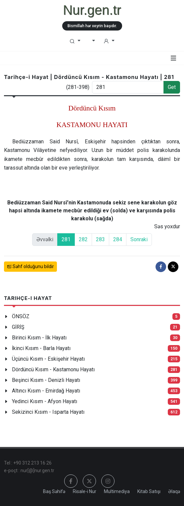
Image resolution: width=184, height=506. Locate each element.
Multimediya (117, 491)
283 (100, 239)
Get (172, 87)
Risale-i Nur (84, 491)
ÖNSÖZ (20, 316)
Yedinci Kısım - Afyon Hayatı (44, 401)
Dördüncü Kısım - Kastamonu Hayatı (53, 369)
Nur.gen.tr (92, 10)
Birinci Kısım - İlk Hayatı (39, 337)
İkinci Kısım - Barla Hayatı (41, 348)
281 (66, 239)
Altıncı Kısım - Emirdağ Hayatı (46, 391)
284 (117, 239)
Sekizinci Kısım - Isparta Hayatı (48, 412)
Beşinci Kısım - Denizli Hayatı (46, 380)
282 (83, 239)
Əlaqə (174, 491)
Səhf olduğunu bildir (30, 266)
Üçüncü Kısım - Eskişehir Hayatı (48, 359)
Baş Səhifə (54, 491)
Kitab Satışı (149, 491)
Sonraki (139, 239)
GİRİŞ (18, 327)
